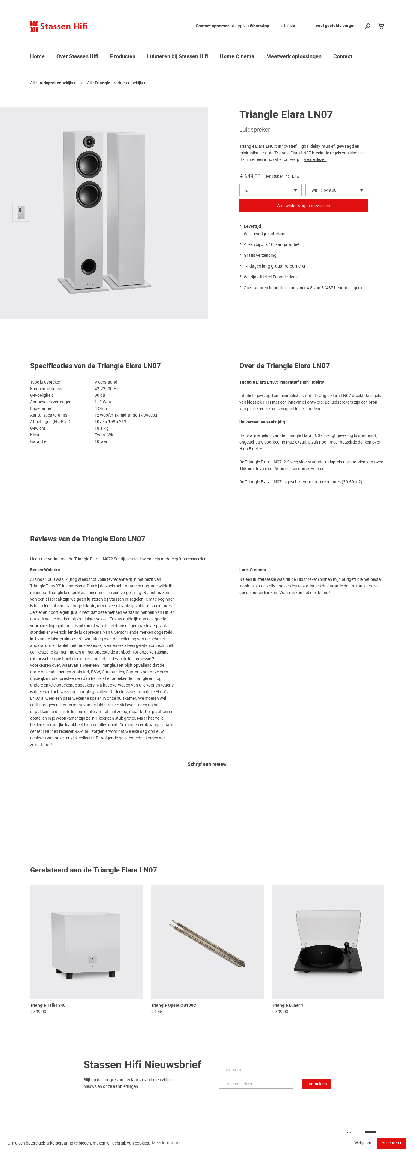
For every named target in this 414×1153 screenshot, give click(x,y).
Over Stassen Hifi (77, 56)
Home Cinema (237, 56)
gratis (276, 266)
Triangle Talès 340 (47, 1005)
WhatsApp (259, 26)
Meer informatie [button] (166, 1143)
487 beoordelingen (343, 288)
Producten (122, 56)
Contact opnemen (213, 26)
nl (283, 26)
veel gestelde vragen (336, 26)
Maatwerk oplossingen (294, 56)
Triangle (102, 83)
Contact (342, 56)
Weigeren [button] (362, 1143)
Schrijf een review (207, 764)
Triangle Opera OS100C (173, 1005)
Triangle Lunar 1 (287, 1005)
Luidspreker (49, 83)
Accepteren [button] (392, 1143)
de (292, 26)
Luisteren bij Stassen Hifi (177, 56)
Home (37, 56)
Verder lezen (315, 159)
